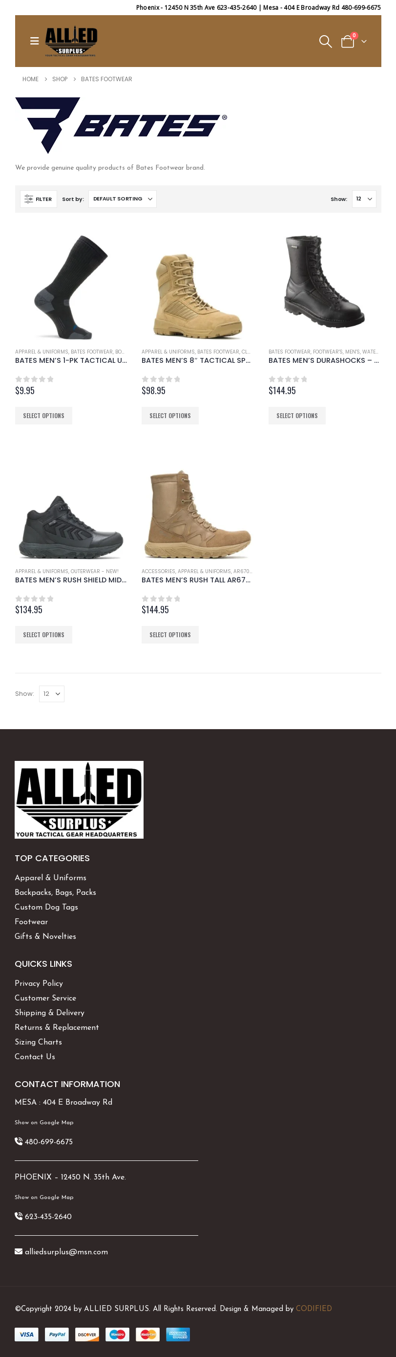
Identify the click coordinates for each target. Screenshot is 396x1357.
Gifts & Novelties (45, 937)
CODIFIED (314, 1309)
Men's (352, 352)
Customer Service (45, 998)
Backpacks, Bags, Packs (55, 893)
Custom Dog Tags (46, 908)
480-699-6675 (49, 1142)
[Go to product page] (71, 283)
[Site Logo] (71, 41)
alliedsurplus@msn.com (66, 1252)
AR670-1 (243, 571)
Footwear (31, 922)
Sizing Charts (38, 1042)
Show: (339, 199)
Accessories (158, 571)
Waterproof (378, 352)
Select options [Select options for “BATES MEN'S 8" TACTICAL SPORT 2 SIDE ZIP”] (170, 415)
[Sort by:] (122, 199)
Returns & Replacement (57, 1028)
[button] (37, 41)
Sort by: (73, 199)
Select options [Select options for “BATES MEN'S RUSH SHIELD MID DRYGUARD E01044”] (43, 634)
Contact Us (35, 1057)
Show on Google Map (44, 1123)
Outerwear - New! (95, 571)
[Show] (364, 199)
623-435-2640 (48, 1217)
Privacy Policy (39, 984)
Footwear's (328, 352)
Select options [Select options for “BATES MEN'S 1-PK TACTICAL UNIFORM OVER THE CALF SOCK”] (43, 415)
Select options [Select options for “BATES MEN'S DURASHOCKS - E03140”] (297, 415)
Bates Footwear (92, 352)
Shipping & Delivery (49, 1013)
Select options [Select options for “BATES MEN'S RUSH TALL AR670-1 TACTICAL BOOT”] (170, 634)
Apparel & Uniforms (41, 352)
